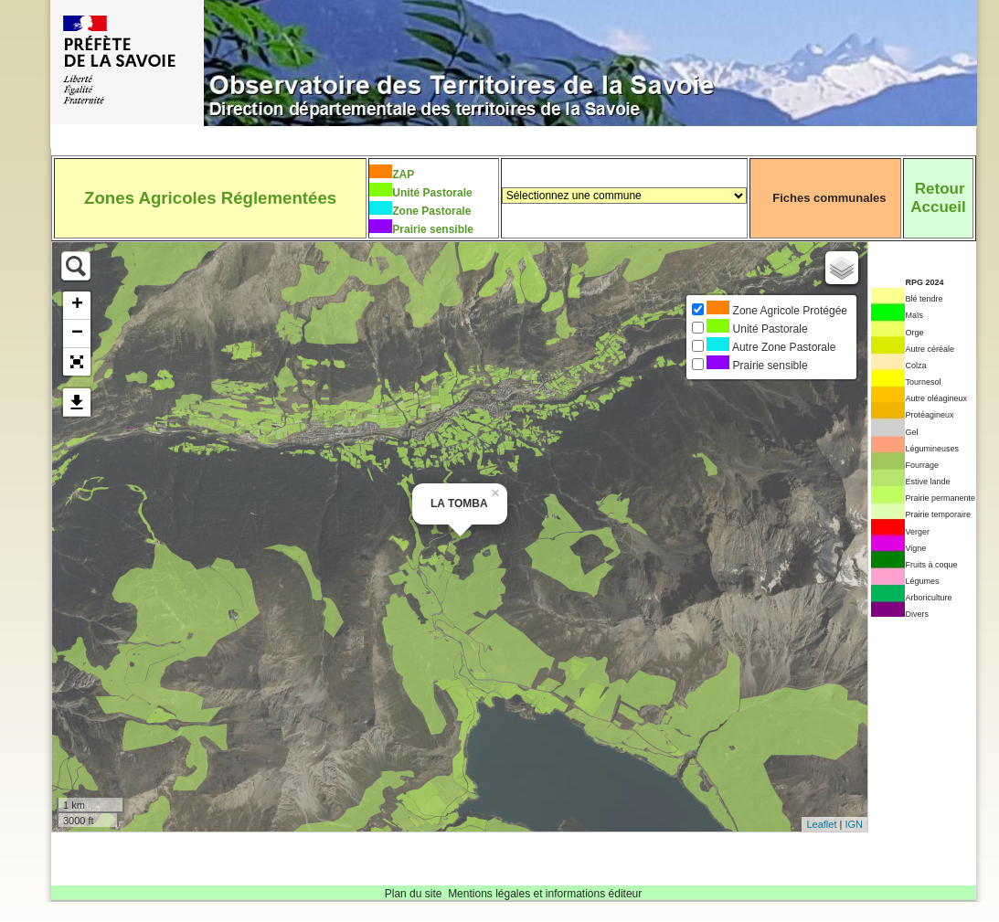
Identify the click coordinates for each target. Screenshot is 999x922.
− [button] (77, 333)
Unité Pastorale (432, 192)
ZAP (403, 174)
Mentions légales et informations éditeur (545, 893)
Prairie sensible (432, 229)
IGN (854, 824)
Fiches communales (829, 198)
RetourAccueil (937, 198)
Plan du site (413, 893)
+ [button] (77, 305)
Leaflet (821, 824)
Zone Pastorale (431, 211)
